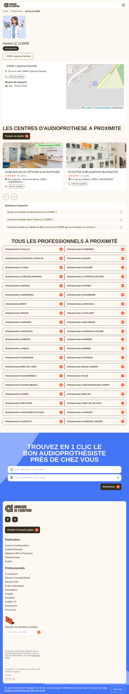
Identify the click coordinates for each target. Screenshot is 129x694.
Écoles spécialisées (14, 586)
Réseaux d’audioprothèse (17, 578)
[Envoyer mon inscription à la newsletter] (39, 632)
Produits (9, 594)
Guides (8, 561)
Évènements (11, 606)
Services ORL (12, 582)
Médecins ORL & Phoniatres (19, 553)
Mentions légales (12, 672)
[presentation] (26, 642)
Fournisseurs (11, 574)
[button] (95, 84)
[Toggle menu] (123, 5)
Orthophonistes (12, 557)
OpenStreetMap (103, 108)
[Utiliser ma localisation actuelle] (118, 478)
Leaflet (86, 108)
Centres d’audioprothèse (17, 545)
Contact (8, 675)
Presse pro (10, 610)
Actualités (10, 598)
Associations (11, 590)
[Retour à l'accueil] (23, 508)
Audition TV (10, 602)
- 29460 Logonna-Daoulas (18, 56)
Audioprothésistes (14, 549)
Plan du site (10, 679)
